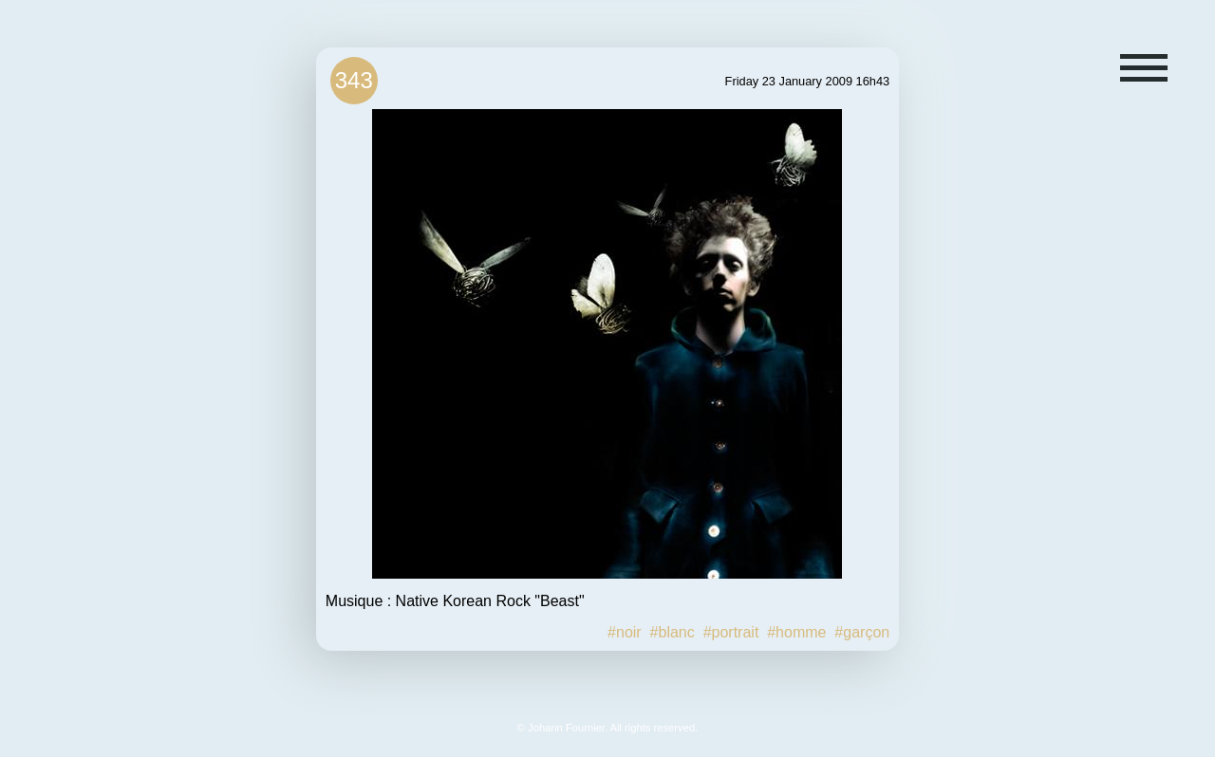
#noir (625, 632)
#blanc (672, 632)
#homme (796, 632)
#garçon (861, 632)
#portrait (731, 632)
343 (354, 80)
